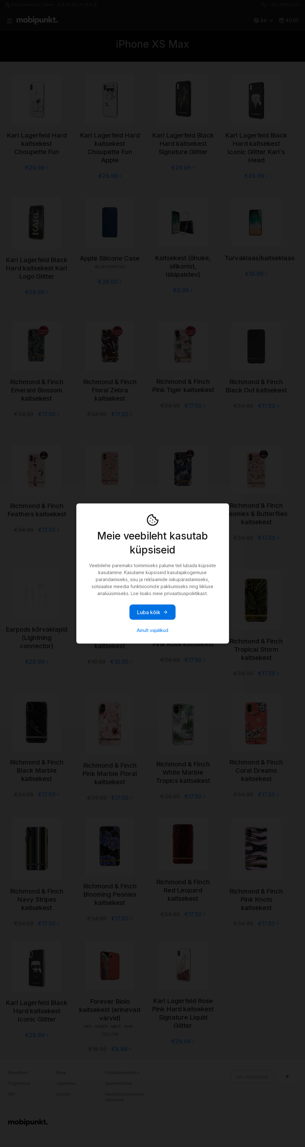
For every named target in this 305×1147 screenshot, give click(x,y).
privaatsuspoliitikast (185, 593)
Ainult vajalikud (152, 630)
